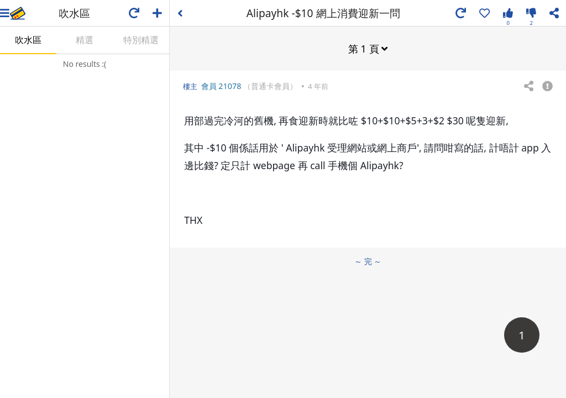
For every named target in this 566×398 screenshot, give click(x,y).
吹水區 (28, 40)
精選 (84, 40)
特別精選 (141, 40)
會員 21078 (221, 86)
